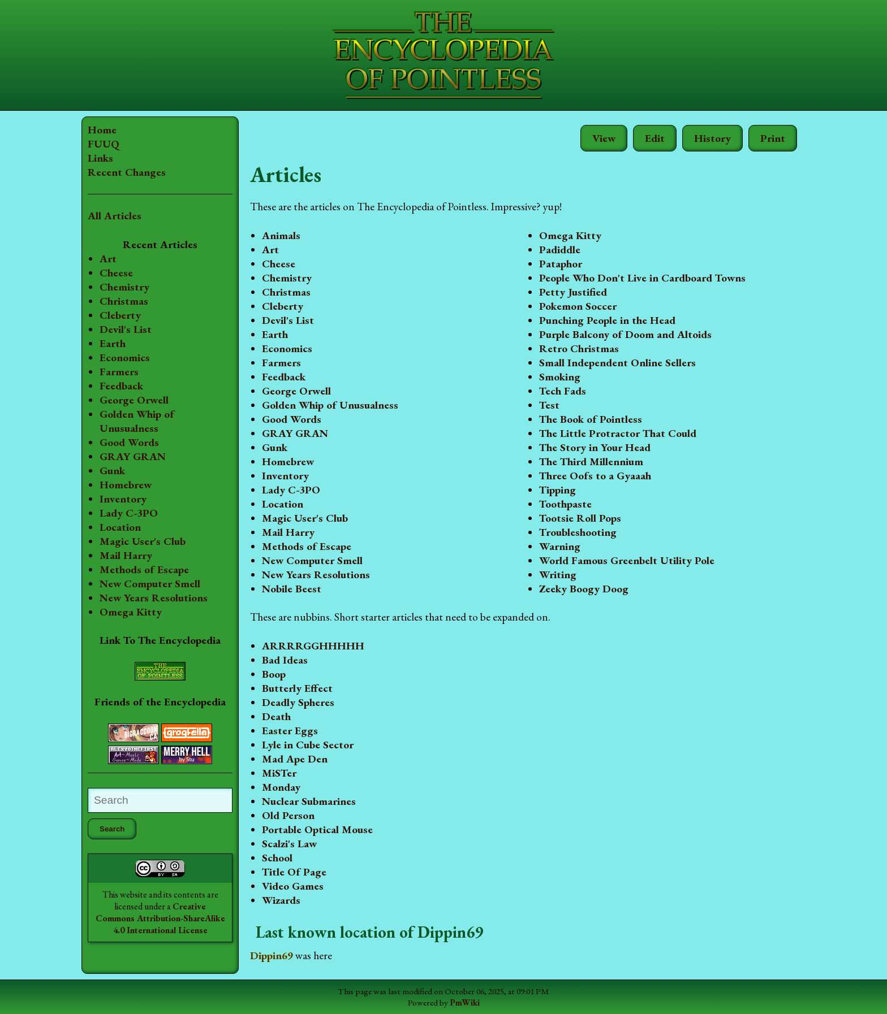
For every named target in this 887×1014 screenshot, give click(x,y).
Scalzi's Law (289, 844)
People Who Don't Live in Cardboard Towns (642, 278)
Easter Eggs (290, 730)
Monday (281, 787)
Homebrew (126, 485)
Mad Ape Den (295, 759)
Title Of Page (294, 872)
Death (276, 716)
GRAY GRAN (133, 456)
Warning (559, 546)
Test (549, 405)
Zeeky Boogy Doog (583, 589)
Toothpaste (565, 504)
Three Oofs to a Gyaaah (595, 476)
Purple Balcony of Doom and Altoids (625, 334)
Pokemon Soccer (578, 306)
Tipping (557, 490)
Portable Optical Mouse (317, 829)
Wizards (281, 900)
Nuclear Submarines (309, 801)
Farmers (119, 372)
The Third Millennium (591, 461)
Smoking (559, 377)
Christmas (124, 301)
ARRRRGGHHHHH (313, 646)
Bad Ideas (285, 660)
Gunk (112, 470)
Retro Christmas (579, 348)
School (277, 858)
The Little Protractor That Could (617, 433)
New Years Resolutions (154, 598)
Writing (557, 574)
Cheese (116, 273)
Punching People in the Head (607, 320)
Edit (655, 138)
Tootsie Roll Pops (580, 518)
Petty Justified (573, 292)
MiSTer (279, 773)
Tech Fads (562, 391)
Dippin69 (271, 955)
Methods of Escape (144, 569)
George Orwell (134, 400)
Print (772, 138)
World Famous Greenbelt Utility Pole (626, 560)
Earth (113, 343)
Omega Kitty (131, 612)
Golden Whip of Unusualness (137, 421)
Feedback (121, 386)
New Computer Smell (150, 584)
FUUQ (103, 144)
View (603, 138)
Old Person (288, 815)
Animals (281, 235)
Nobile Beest (291, 589)
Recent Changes (127, 172)
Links (100, 158)
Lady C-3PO (129, 513)
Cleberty (120, 315)
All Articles (114, 216)
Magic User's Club (143, 541)
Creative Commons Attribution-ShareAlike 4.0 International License (160, 918)
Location (120, 527)
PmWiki (465, 1002)
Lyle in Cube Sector (308, 745)
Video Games (293, 886)
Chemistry (124, 287)
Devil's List (126, 329)
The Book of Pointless (590, 419)
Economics (125, 357)
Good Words (129, 442)
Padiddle (559, 249)
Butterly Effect (297, 688)
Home (102, 130)
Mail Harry (126, 555)
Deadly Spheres (298, 702)
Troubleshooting (578, 532)
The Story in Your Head (595, 447)
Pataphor (560, 264)
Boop (274, 674)
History (712, 138)
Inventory (123, 499)
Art (108, 259)
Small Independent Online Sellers (617, 363)
